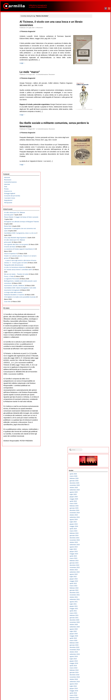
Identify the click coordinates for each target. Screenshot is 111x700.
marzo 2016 (95, 317)
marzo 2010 (95, 481)
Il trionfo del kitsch (9, 119)
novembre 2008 (97, 518)
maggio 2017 (96, 285)
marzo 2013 (95, 399)
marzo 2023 (95, 125)
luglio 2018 (95, 253)
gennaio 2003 (96, 678)
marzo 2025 (95, 70)
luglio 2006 (95, 582)
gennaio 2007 (96, 568)
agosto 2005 (96, 607)
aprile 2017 (95, 287)
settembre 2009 (97, 495)
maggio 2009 (96, 504)
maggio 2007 (96, 559)
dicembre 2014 (96, 351)
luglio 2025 (95, 61)
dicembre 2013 (96, 379)
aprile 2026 (95, 41)
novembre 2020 (97, 189)
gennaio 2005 (96, 623)
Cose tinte (7, 233)
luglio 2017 (95, 280)
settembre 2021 (97, 166)
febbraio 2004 (96, 648)
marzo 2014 (95, 372)
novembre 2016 (97, 299)
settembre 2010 (97, 468)
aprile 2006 (95, 589)
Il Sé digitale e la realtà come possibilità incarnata (11, 229)
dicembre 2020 (96, 187)
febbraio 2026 (96, 45)
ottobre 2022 (96, 137)
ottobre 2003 (96, 657)
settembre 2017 (97, 276)
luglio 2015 (95, 335)
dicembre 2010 (96, 461)
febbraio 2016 (96, 319)
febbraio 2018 (96, 264)
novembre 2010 (97, 463)
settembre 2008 (97, 522)
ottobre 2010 (96, 465)
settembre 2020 (97, 194)
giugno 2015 (96, 337)
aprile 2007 (95, 561)
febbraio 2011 (96, 456)
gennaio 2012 (96, 431)
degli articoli (97, 690)
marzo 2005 (95, 618)
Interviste (7, 27)
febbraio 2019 (96, 237)
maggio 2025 (96, 66)
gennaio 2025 (96, 75)
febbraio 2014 (96, 374)
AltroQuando (8, 45)
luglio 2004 (95, 636)
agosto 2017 (96, 278)
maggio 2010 (96, 477)
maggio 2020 (96, 203)
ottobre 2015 (96, 328)
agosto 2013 (96, 388)
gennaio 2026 (96, 47)
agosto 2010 (96, 470)
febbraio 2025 (96, 73)
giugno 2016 (96, 310)
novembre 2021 (97, 162)
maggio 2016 (96, 312)
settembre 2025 (97, 57)
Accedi (94, 687)
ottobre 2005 (96, 602)
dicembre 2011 (96, 433)
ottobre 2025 (96, 54)
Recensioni (44, 27)
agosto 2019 (96, 223)
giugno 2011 (96, 447)
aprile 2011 (95, 452)
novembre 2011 (97, 436)
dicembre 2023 (96, 105)
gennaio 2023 (96, 130)
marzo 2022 (95, 153)
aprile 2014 (95, 369)
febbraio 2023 (96, 127)
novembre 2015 (97, 326)
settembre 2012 (97, 413)
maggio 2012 (96, 422)
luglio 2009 (95, 500)
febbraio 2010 (96, 484)
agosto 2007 (96, 552)
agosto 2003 (96, 662)
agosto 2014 (96, 360)
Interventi (7, 20)
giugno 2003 (96, 666)
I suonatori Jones (9, 41)
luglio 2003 (95, 664)
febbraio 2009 (96, 511)
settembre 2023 (97, 111)
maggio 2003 (96, 668)
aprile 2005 (95, 616)
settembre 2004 (97, 632)
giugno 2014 (96, 365)
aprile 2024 (95, 95)
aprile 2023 (95, 123)
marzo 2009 (95, 509)
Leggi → (26, 68)
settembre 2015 (97, 331)
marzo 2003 (95, 673)
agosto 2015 (96, 333)
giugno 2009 (96, 502)
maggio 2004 (96, 641)
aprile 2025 (95, 68)
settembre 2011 (97, 440)
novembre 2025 (97, 52)
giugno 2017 (96, 283)
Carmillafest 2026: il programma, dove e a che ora (10, 94)
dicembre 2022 (96, 132)
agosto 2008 (96, 525)
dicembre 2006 (96, 570)
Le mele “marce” (33, 76)
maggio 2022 (96, 148)
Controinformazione (46, 78)
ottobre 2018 (96, 246)
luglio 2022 (95, 143)
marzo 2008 (95, 536)
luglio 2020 (95, 198)
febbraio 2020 (96, 210)
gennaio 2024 (96, 102)
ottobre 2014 (96, 356)
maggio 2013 (96, 394)
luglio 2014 (95, 363)
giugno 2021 (96, 173)
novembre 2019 (97, 216)
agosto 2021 (96, 168)
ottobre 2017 (96, 273)
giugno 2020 (96, 200)
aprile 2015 (95, 342)
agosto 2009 (96, 497)
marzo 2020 (95, 207)
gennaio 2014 (96, 376)
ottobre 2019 (96, 219)
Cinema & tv (7, 34)
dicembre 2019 (96, 214)
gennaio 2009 (96, 513)
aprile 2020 (95, 205)
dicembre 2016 (96, 296)
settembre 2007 (97, 550)
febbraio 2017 (96, 292)
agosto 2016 (96, 305)
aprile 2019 (95, 232)
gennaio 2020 (96, 212)
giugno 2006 (96, 584)
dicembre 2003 (96, 652)
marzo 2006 (95, 591)
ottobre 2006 (96, 575)
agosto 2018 (96, 251)
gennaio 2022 (96, 157)
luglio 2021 (95, 171)
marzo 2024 (95, 98)
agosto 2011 (96, 442)
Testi (5, 29)
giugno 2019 (96, 228)
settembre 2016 (97, 303)
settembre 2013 (97, 385)
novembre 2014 (97, 353)
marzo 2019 (95, 235)
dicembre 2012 (96, 406)
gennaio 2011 (96, 458)
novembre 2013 (97, 381)
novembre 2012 (97, 408)
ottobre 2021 (96, 164)
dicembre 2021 (96, 159)
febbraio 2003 (96, 675)
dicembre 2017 (96, 269)
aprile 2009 (95, 506)
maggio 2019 (96, 230)
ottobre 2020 (96, 191)
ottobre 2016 (96, 301)
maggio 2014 (96, 367)
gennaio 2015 (96, 349)
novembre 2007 (97, 545)
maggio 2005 (96, 614)
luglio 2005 (95, 609)
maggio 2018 (96, 258)
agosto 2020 (96, 196)
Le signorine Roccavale (11, 185)
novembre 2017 (97, 271)
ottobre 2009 (96, 493)
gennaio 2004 (96, 650)
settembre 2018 (97, 248)
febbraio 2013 (96, 401)
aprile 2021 (95, 178)
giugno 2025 (96, 63)
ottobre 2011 (96, 438)
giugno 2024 (96, 91)
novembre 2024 (97, 79)
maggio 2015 (96, 340)
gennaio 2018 (96, 267)
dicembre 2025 (96, 50)
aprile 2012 (95, 424)
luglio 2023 (95, 116)
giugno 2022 (96, 146)
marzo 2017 (95, 289)
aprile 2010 (95, 479)
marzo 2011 (95, 454)
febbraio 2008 (96, 538)
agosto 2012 (96, 415)
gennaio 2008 (96, 541)
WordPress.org (96, 694)
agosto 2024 (96, 86)
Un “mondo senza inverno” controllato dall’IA (10, 169)
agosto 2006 (96, 579)
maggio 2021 (96, 175)
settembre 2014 (97, 358)
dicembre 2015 (96, 324)
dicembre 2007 (96, 543)
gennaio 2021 (96, 184)
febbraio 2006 (96, 593)
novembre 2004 (97, 627)
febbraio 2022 (96, 155)
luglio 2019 (95, 226)
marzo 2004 (95, 646)
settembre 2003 (97, 659)
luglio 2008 (95, 527)
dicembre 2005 (96, 598)
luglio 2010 (95, 472)
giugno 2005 (96, 611)
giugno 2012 (96, 420)
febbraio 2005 (96, 621)
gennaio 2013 (96, 404)
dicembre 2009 (96, 488)
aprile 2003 (95, 671)
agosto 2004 (96, 634)
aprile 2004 (95, 643)
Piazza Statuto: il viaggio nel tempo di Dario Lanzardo (11, 67)
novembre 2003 (97, 655)
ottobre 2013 (96, 383)
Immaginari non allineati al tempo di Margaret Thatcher (11, 74)
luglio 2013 (95, 390)
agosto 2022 (96, 141)
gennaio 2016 (96, 321)
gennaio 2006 (96, 595)
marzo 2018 (95, 262)
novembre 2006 (97, 573)
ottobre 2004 (96, 630)
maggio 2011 (96, 449)
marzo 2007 (95, 563)
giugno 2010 (96, 474)
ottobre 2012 (96, 410)
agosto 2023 (96, 114)
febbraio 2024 (96, 100)
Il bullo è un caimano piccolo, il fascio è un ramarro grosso (10, 137)
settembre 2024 (97, 84)
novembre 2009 (97, 490)
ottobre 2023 (96, 109)
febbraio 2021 (96, 182)
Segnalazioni (8, 43)
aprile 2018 (95, 260)
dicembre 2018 (96, 242)
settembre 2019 (97, 221)
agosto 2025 (96, 59)
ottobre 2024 (96, 82)
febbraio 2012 (96, 429)
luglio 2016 (95, 308)
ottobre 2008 (96, 520)
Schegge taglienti (9, 36)
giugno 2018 (96, 255)
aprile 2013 (95, 397)
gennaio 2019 (96, 239)
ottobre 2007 (96, 547)
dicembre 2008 (96, 515)
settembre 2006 (97, 577)
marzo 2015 (95, 344)
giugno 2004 (96, 639)
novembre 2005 (97, 600)
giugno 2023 (96, 118)
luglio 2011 (95, 445)
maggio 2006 (96, 586)
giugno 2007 (96, 557)
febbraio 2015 (96, 347)
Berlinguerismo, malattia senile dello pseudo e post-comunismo (11, 192)
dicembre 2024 (96, 77)
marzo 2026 (95, 43)
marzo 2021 (95, 180)
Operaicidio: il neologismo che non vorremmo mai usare (10, 85)
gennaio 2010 (96, 486)
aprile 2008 (95, 534)
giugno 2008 (96, 529)
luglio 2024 (95, 89)
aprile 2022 (95, 150)
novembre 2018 (97, 244)
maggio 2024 (96, 93)
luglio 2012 (95, 417)
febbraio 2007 (96, 566)
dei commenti (98, 692)
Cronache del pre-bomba (12, 38)
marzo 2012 (95, 426)
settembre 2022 (97, 139)
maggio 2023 (96, 121)
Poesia (6, 32)
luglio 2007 (95, 554)
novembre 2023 (97, 107)
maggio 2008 (96, 531)
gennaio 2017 (96, 294)
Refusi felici (7, 78)
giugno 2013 (96, 392)
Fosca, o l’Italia (8, 181)
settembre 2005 (97, 605)
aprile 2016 (95, 315)
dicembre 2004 (96, 625)
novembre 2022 (97, 134)
